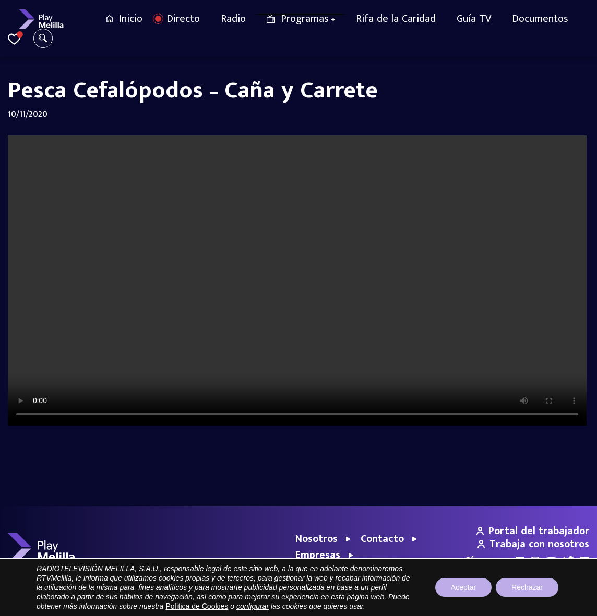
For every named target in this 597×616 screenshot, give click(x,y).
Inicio (130, 19)
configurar (252, 606)
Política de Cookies (196, 606)
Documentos (540, 19)
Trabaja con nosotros (533, 544)
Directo (183, 19)
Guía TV (474, 19)
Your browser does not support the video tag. (298, 280)
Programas (305, 19)
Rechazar (527, 587)
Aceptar (463, 587)
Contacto (382, 539)
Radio (233, 19)
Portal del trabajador (532, 531)
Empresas (317, 555)
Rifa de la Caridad (396, 19)
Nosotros (316, 539)
